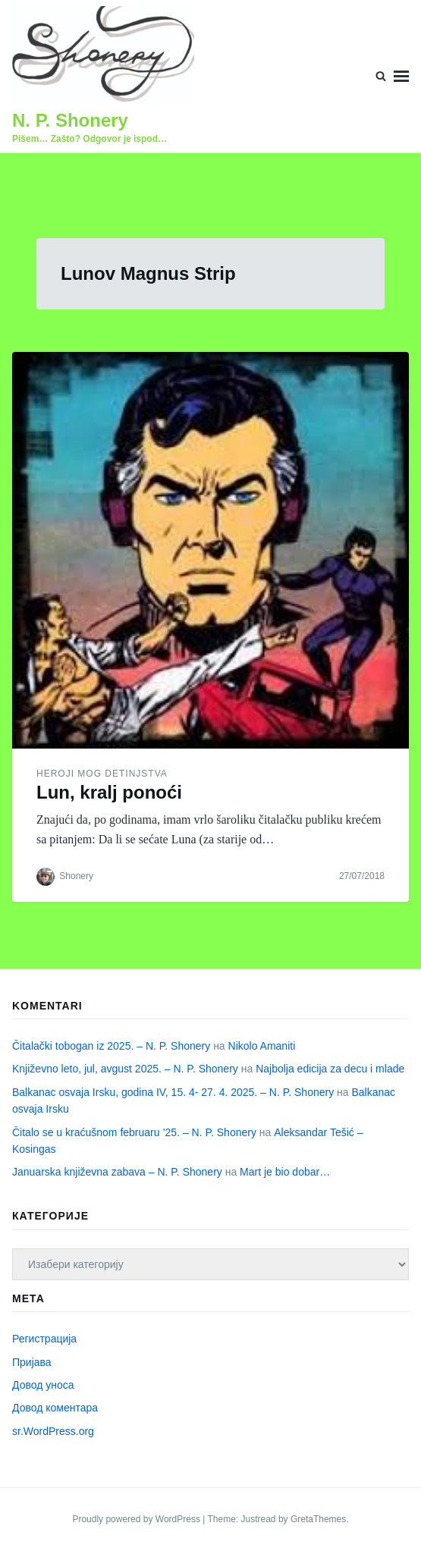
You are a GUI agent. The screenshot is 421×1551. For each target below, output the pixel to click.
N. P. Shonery (70, 120)
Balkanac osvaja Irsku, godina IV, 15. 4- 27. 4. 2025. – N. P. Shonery (173, 1092)
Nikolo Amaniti (262, 1046)
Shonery (76, 876)
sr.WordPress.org (53, 1431)
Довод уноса (43, 1385)
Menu (401, 76)
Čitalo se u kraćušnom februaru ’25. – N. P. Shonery (134, 1132)
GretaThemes (318, 1519)
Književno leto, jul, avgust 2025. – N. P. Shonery (125, 1069)
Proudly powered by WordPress (137, 1519)
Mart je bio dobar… (285, 1172)
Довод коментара (55, 1408)
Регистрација (44, 1339)
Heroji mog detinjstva (102, 773)
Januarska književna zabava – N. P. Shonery (117, 1172)
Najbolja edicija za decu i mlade (330, 1069)
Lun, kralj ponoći (109, 792)
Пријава (32, 1362)
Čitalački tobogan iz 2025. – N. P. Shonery (111, 1046)
